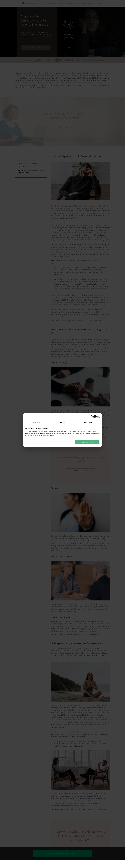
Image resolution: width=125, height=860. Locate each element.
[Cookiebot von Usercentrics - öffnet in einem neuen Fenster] (92, 416)
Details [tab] (62, 422)
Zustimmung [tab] (36, 422)
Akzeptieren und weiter (87, 442)
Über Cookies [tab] (88, 422)
